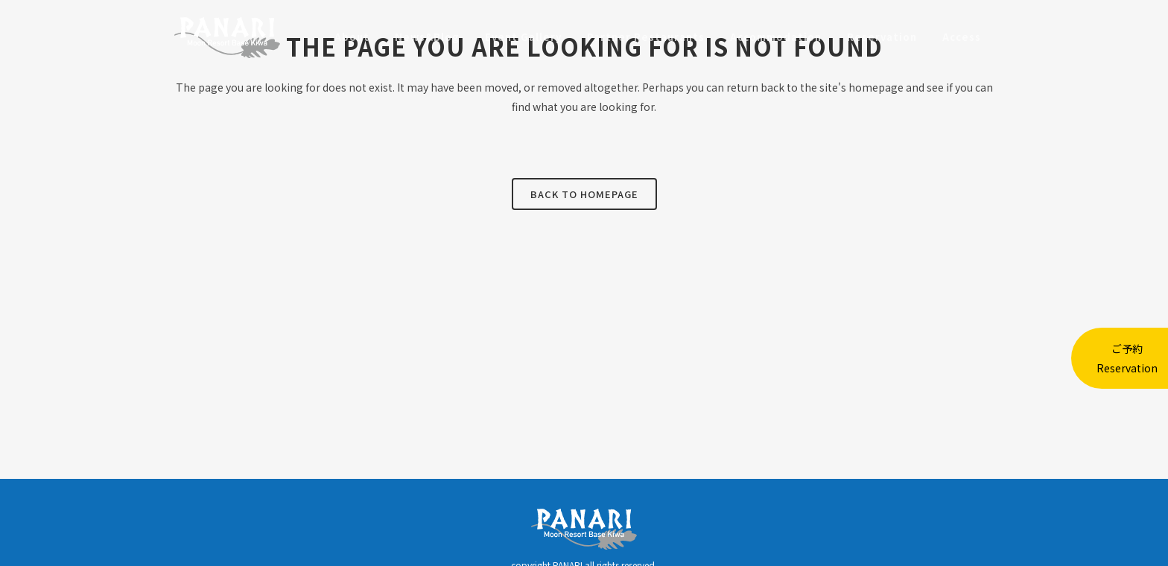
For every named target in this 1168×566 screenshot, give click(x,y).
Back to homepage (584, 194)
